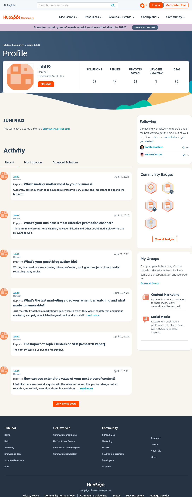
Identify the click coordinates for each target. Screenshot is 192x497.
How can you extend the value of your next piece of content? (69, 379)
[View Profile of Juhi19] (44, 67)
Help (6, 441)
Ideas (153, 457)
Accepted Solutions (65, 164)
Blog (6, 466)
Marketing (107, 441)
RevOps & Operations (113, 454)
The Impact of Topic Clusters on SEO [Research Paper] (64, 344)
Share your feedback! (145, 27)
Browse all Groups (150, 283)
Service (105, 447)
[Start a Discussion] (143, 5)
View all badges (164, 239)
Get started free (176, 5)
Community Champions (65, 435)
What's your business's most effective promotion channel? (68, 223)
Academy (9, 447)
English (9, 5)
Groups (154, 444)
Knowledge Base (13, 454)
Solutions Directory (14, 460)
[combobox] (77, 5)
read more (93, 315)
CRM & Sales (108, 435)
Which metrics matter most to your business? (58, 184)
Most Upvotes (33, 164)
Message (46, 84)
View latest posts (66, 403)
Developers (108, 460)
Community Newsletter (65, 454)
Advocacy (156, 451)
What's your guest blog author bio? (50, 262)
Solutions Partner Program (66, 447)
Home (7, 435)
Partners (106, 466)
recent (9, 164)
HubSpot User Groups (64, 441)
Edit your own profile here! (56, 129)
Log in (156, 5)
